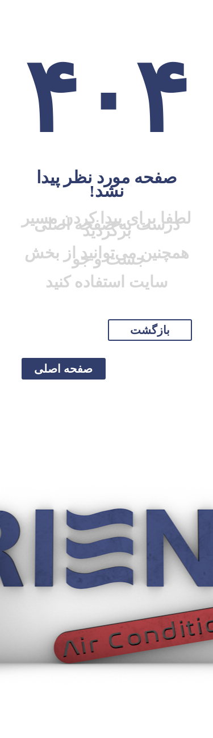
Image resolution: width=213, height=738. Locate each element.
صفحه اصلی (63, 368)
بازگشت (150, 330)
